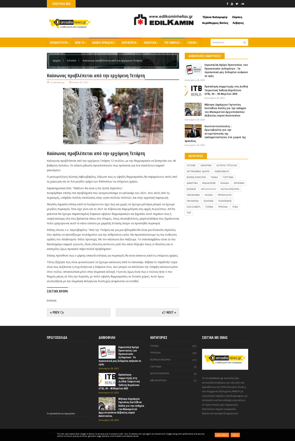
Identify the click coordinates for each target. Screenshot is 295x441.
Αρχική (57, 60)
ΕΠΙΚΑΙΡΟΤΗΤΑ (59, 43)
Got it (235, 435)
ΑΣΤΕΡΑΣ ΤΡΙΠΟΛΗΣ (226, 165)
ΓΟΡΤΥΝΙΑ (228, 177)
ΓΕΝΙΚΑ (192, 43)
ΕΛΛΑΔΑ (72, 60)
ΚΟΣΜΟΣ (191, 189)
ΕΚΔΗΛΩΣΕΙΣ (209, 183)
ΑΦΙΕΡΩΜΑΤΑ (221, 171)
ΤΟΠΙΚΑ (209, 206)
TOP (189, 212)
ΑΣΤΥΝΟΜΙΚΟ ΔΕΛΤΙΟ (198, 171)
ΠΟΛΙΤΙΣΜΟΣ (225, 201)
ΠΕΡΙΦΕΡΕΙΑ (130, 43)
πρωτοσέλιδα (55, 413)
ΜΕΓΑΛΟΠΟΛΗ (208, 189)
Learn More (222, 435)
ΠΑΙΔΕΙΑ (209, 195)
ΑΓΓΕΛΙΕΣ (191, 165)
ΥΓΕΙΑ (235, 206)
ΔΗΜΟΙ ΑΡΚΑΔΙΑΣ (104, 43)
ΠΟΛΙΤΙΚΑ (209, 201)
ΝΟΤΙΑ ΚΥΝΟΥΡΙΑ (230, 189)
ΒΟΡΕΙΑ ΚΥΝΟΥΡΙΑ (196, 177)
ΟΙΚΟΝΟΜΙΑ (193, 195)
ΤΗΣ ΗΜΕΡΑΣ (173, 43)
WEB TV (80, 43)
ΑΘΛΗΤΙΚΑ (151, 43)
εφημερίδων (70, 413)
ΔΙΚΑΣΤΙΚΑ (192, 183)
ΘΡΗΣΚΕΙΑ (239, 183)
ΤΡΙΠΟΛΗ (223, 206)
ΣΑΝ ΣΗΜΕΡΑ (194, 206)
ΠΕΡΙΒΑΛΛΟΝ (224, 195)
